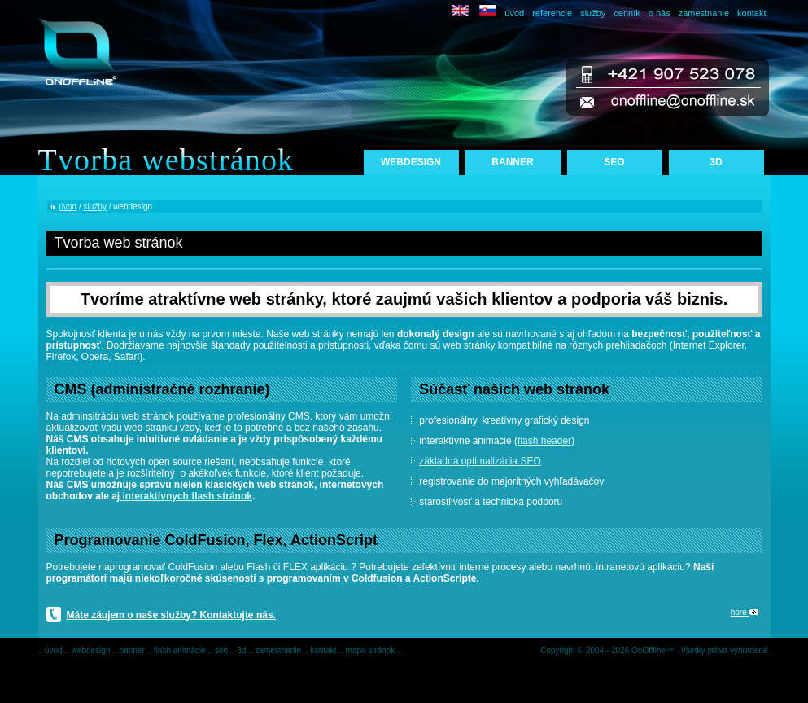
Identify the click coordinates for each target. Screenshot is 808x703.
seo (222, 650)
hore (744, 612)
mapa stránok (371, 650)
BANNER (512, 162)
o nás (659, 13)
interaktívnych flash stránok (186, 496)
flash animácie (181, 650)
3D (716, 162)
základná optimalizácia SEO (479, 461)
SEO (614, 162)
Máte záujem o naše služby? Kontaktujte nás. (171, 615)
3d (242, 650)
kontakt (751, 13)
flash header (544, 440)
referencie (552, 13)
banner (133, 650)
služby (592, 13)
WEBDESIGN (411, 162)
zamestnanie (704, 13)
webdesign (92, 650)
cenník (627, 13)
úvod (514, 13)
